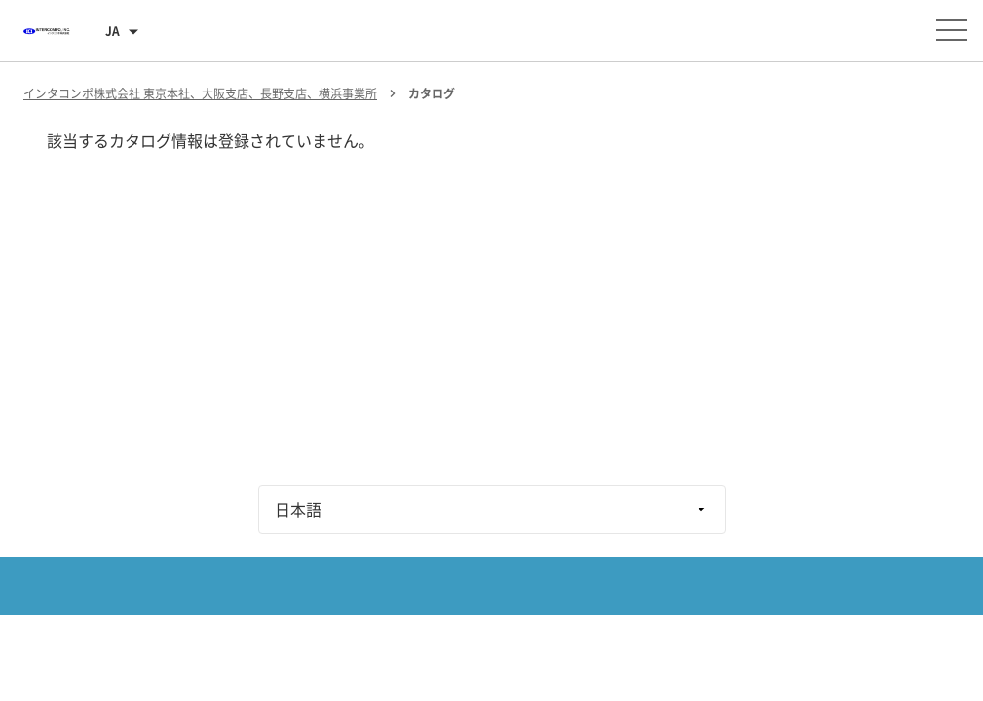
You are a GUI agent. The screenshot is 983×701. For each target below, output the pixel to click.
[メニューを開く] (952, 30)
